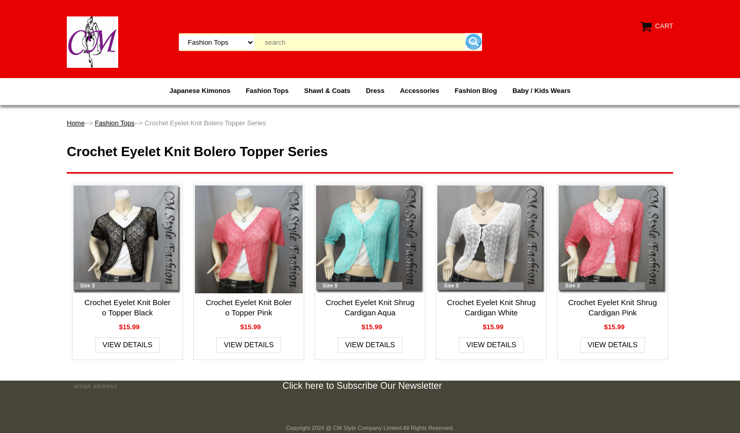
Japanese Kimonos (200, 91)
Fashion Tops (267, 91)
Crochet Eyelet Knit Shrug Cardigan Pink (612, 307)
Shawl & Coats (327, 91)
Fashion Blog (476, 91)
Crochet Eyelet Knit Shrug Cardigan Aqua (370, 307)
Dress (375, 91)
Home (76, 123)
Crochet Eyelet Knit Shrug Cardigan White (491, 307)
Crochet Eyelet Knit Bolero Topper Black (127, 307)
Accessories (419, 91)
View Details (128, 345)
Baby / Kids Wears (541, 91)
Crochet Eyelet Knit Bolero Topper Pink (249, 307)
